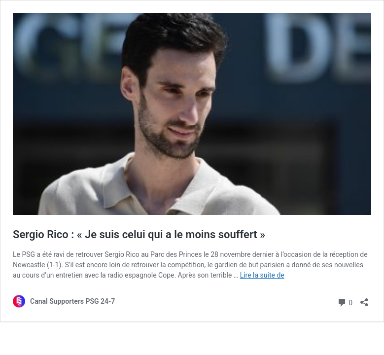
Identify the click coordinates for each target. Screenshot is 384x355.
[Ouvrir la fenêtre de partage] (364, 299)
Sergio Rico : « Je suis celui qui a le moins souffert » (139, 234)
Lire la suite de (262, 275)
